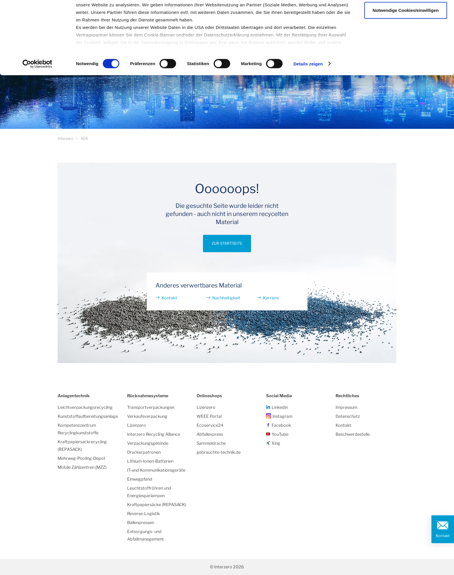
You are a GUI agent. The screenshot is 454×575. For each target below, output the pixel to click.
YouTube (280, 434)
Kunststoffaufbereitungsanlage (88, 416)
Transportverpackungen (150, 407)
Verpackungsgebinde (147, 443)
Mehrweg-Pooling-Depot (81, 458)
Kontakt (443, 535)
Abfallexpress (210, 434)
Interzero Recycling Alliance (153, 434)
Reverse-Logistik (143, 513)
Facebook (281, 425)
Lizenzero (136, 425)
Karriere (271, 298)
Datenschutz (348, 416)
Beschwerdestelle (353, 434)
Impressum (346, 407)
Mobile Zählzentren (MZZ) (82, 467)
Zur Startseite (227, 243)
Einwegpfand (139, 479)
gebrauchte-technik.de (219, 452)
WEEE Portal (209, 416)
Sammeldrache (211, 443)
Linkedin (280, 407)
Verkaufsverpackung (147, 416)
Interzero (65, 138)
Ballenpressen (140, 522)
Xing (276, 443)
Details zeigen (308, 87)
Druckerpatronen (144, 452)
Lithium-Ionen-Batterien (150, 461)
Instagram (282, 416)
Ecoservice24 (210, 425)
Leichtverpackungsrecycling (85, 407)
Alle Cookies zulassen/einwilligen (405, 15)
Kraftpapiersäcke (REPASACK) (156, 504)
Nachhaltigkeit (226, 298)
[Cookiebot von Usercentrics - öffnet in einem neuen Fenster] (37, 88)
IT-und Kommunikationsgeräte (156, 470)
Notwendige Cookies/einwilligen (406, 34)
